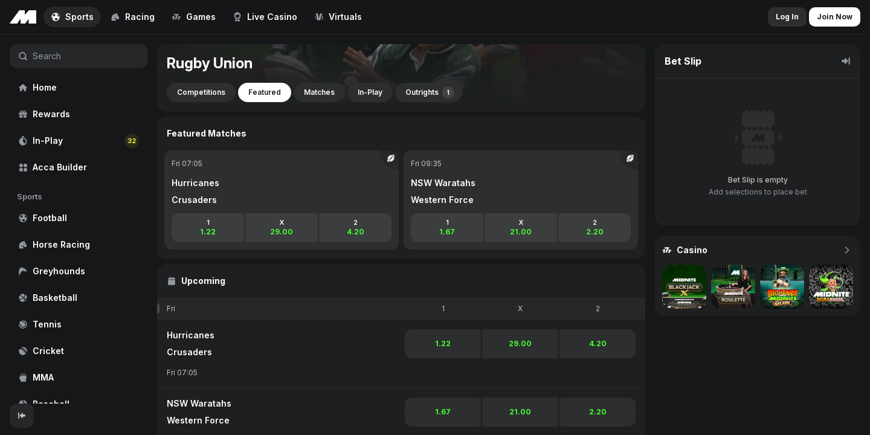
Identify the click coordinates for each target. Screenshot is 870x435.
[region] (78, 219)
